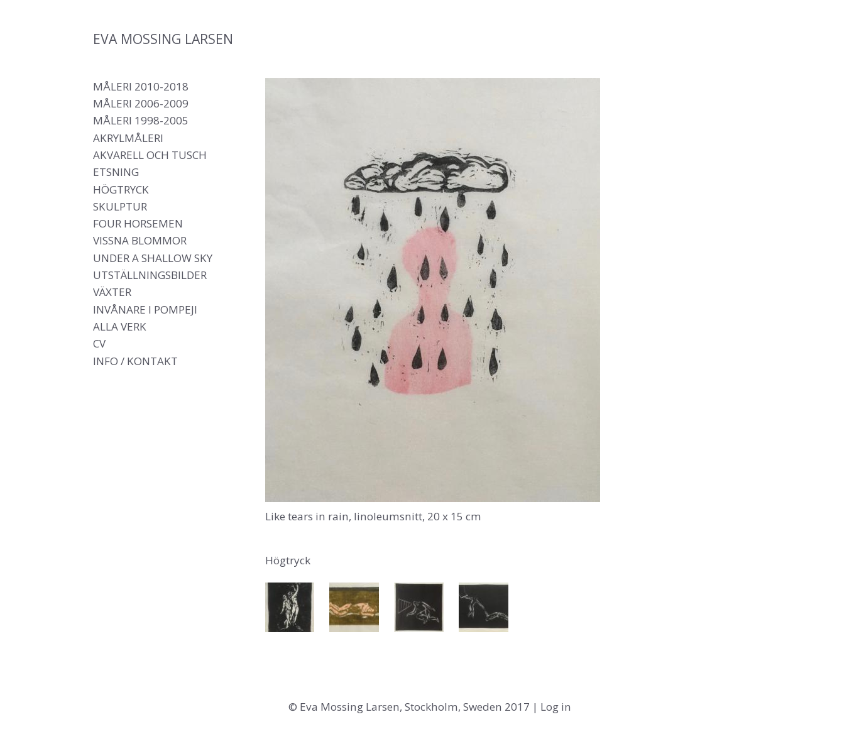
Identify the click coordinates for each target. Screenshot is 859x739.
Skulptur (120, 206)
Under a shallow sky (152, 258)
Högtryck (121, 189)
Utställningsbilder (150, 275)
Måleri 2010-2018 (141, 86)
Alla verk (119, 326)
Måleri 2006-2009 (141, 103)
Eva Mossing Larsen (163, 39)
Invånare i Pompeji (145, 309)
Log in (555, 706)
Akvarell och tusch (150, 155)
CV (99, 343)
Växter (112, 292)
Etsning (116, 172)
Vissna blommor (140, 240)
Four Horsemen (138, 223)
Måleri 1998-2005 (141, 120)
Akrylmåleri (128, 138)
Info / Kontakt (135, 361)
